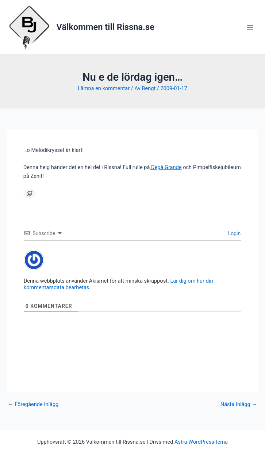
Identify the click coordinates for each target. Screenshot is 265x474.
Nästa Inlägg (238, 404)
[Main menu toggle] (250, 27)
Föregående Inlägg (33, 404)
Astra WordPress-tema (201, 442)
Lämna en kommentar (104, 88)
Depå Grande (165, 167)
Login (234, 233)
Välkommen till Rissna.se (105, 27)
